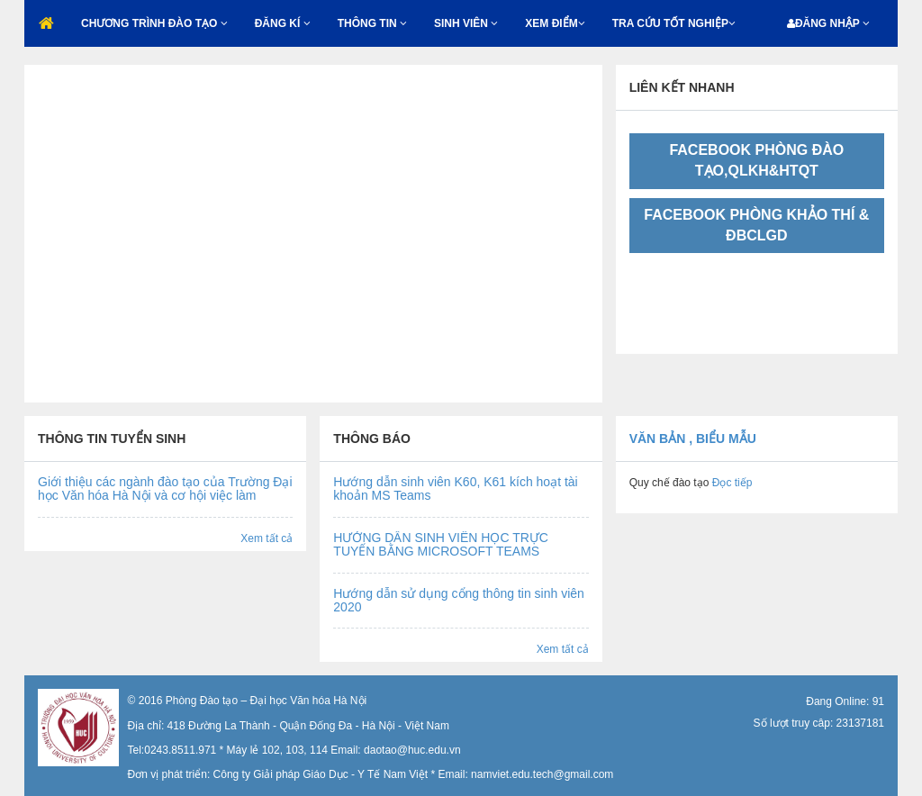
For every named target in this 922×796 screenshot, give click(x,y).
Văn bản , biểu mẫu (692, 438)
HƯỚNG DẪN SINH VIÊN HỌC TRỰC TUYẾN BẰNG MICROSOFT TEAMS (440, 544)
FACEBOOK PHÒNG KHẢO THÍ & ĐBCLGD (756, 225)
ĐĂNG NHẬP (828, 23)
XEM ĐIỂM (554, 23)
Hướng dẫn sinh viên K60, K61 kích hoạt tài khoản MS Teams (455, 488)
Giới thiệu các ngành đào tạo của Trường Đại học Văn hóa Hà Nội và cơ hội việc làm (165, 488)
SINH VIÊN (466, 23)
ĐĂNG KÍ (283, 23)
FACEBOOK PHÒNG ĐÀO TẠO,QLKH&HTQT (756, 160)
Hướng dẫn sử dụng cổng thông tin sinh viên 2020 (458, 600)
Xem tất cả (266, 538)
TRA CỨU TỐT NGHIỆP (674, 23)
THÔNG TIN (372, 23)
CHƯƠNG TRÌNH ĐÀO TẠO (154, 23)
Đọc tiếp (730, 482)
